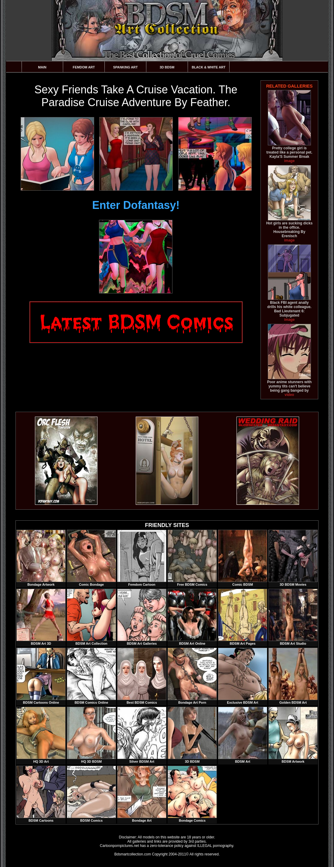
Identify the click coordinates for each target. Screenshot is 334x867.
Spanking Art (125, 67)
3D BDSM (167, 67)
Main (42, 67)
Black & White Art (208, 67)
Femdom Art (84, 67)
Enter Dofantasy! (135, 205)
